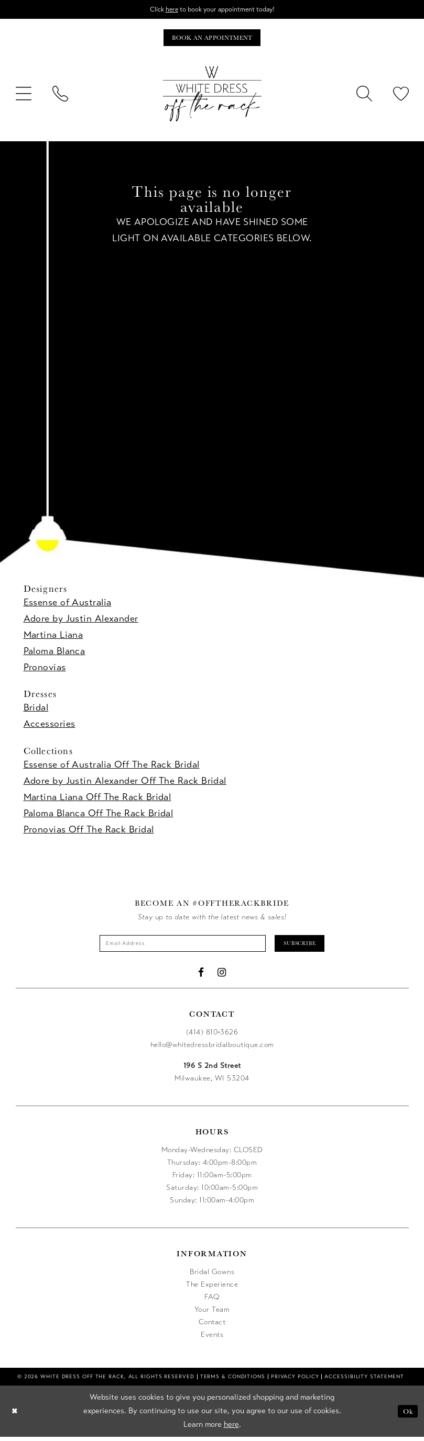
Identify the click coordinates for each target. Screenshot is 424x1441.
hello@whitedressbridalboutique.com (212, 1048)
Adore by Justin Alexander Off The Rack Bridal (125, 783)
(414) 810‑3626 (212, 1036)
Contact (212, 1326)
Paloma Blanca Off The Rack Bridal (98, 815)
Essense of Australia (68, 605)
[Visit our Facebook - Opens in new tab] (201, 977)
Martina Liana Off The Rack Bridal (97, 799)
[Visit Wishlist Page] (401, 96)
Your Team (212, 1313)
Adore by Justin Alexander (81, 621)
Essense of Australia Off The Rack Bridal (112, 766)
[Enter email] (178, 946)
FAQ (212, 1301)
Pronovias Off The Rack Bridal (89, 831)
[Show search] (364, 96)
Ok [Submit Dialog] (406, 1415)
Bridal (36, 710)
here (168, 9)
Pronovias (45, 670)
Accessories (49, 726)
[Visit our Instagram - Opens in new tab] (222, 977)
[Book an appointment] (211, 39)
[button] (23, 96)
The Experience (212, 1288)
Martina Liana (53, 637)
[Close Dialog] (15, 1415)
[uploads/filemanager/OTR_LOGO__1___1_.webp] (212, 96)
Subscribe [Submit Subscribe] (309, 946)
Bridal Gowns (212, 1275)
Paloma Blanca (54, 653)
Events (212, 1338)
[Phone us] (60, 96)
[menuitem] (23, 96)
